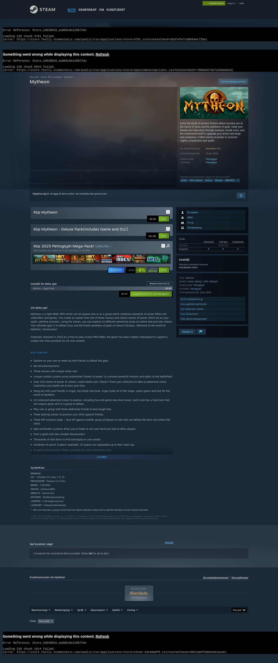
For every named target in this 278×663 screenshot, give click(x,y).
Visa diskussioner (189, 318)
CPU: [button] (185, 628)
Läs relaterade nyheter (192, 313)
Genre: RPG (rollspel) (51, 81)
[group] (139, 628)
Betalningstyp (62, 616)
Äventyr (208, 185)
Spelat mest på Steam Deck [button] (139, 628)
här (90, 557)
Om (101, 9)
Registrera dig (39, 198)
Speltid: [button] (114, 628)
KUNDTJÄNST (116, 9)
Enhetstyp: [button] (212, 628)
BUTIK (71, 9)
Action (184, 185)
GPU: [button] (197, 628)
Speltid (116, 616)
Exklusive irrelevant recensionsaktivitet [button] (85, 628)
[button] (163, 223)
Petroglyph (211, 163)
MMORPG (230, 185)
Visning (131, 616)
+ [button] (238, 185)
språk (241, 3)
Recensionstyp (40, 616)
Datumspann (98, 616)
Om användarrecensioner (215, 582)
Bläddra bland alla (160, 288)
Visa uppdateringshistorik (193, 308)
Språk (80, 616)
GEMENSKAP (88, 9)
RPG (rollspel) (196, 185)
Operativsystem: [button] (167, 628)
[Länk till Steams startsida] (46, 12)
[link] (142, 274)
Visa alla (169, 547)
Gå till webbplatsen (192, 303)
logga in (231, 3)
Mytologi (218, 185)
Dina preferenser (240, 582)
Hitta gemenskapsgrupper (194, 323)
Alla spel (34, 81)
